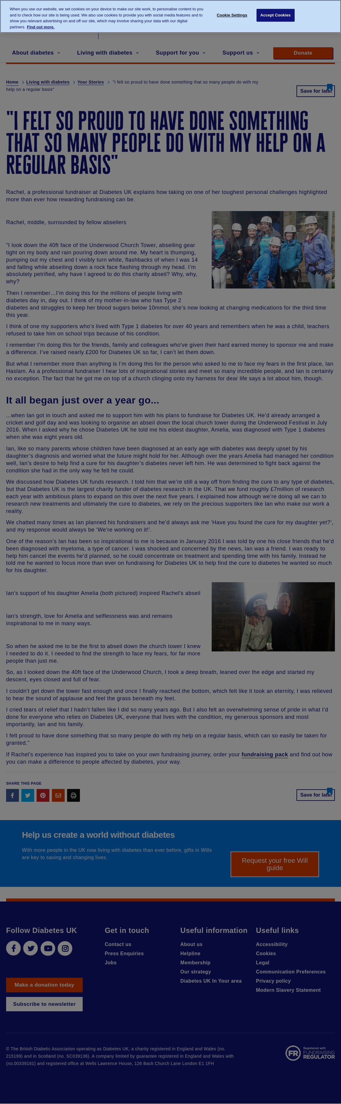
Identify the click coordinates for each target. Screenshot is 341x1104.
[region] (170, 16)
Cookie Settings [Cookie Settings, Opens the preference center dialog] (232, 16)
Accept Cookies (275, 16)
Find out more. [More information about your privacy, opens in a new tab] (40, 27)
